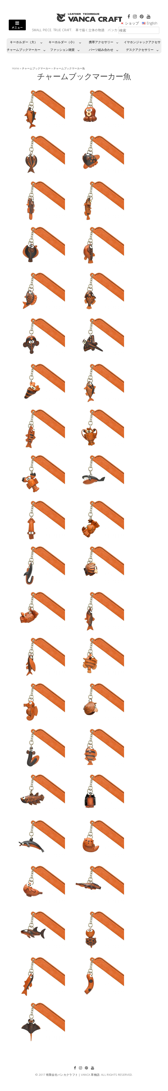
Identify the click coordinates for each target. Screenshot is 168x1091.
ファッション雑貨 (62, 50)
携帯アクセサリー (101, 42)
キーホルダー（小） (62, 42)
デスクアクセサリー (140, 50)
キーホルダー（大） (23, 42)
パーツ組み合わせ (101, 50)
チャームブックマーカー (23, 50)
